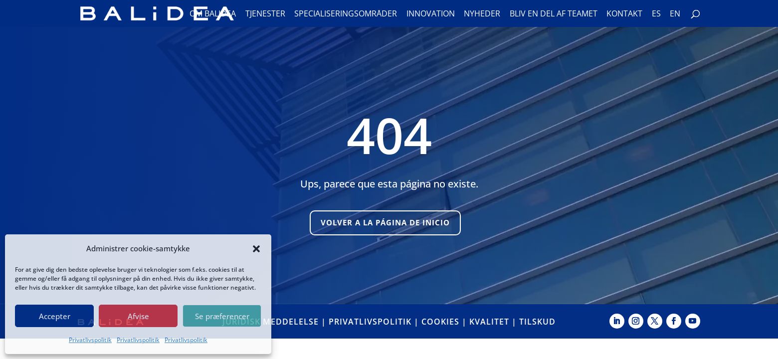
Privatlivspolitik (90, 340)
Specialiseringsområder (345, 14)
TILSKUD (537, 321)
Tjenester (265, 14)
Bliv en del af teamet (553, 14)
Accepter (54, 316)
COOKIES (440, 321)
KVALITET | (494, 321)
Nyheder (482, 14)
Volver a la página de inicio (385, 222)
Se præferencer (222, 316)
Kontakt (624, 14)
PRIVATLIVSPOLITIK (370, 321)
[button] (256, 249)
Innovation (430, 14)
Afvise (138, 316)
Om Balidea (213, 14)
